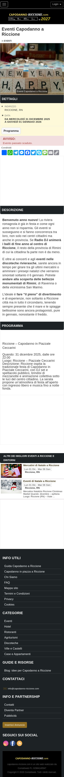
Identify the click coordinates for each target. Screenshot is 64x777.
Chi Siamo (10, 577)
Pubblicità (10, 715)
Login (56, 4)
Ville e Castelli (13, 648)
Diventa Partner (14, 710)
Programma (11, 130)
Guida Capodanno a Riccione (22, 566)
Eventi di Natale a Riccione (39, 481)
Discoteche (11, 643)
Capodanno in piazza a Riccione (24, 571)
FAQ (7, 582)
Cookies (9, 604)
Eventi (8, 41)
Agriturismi (11, 637)
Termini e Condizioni (17, 593)
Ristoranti (10, 632)
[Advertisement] (32, 180)
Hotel (7, 626)
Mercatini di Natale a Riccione (41, 465)
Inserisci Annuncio (15, 725)
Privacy (8, 599)
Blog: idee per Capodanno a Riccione (27, 670)
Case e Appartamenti (17, 654)
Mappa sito (11, 588)
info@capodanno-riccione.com (23, 688)
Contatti (9, 704)
